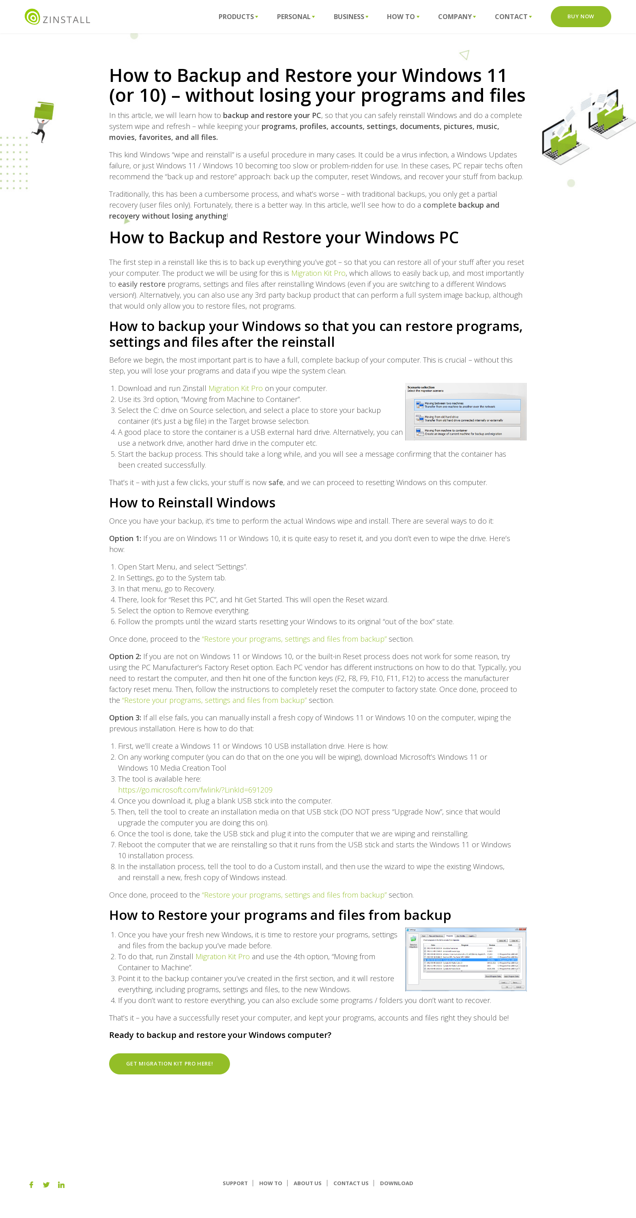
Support (235, 1183)
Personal (296, 16)
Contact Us (351, 1183)
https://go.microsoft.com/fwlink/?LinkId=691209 (195, 790)
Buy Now (580, 16)
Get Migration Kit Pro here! (169, 1063)
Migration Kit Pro (318, 273)
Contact (513, 16)
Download (396, 1183)
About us (308, 1183)
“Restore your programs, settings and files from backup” (294, 639)
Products (238, 16)
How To (403, 16)
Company (457, 16)
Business (351, 16)
